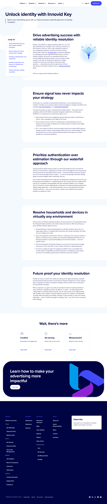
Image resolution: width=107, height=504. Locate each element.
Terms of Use (40, 497)
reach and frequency (44, 107)
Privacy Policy (27, 497)
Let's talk (15, 387)
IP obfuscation (52, 52)
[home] (10, 3)
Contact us (96, 3)
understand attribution (61, 107)
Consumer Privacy (49, 497)
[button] (23, 3)
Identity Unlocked (64, 66)
